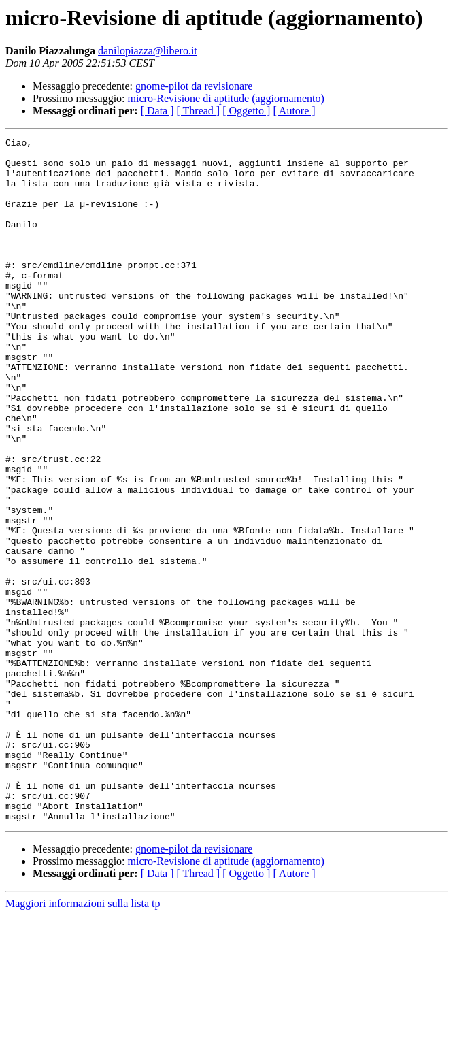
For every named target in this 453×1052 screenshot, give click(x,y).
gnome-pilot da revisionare (193, 86)
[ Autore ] (294, 110)
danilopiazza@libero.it (147, 50)
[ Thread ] (198, 110)
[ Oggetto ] (246, 110)
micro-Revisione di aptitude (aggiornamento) (226, 98)
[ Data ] (157, 110)
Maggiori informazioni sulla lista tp (83, 1040)
